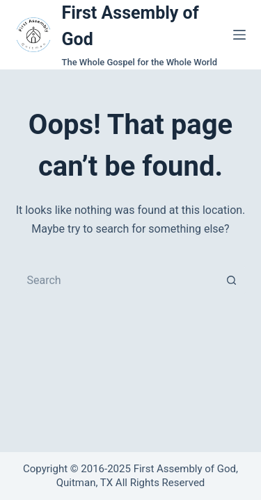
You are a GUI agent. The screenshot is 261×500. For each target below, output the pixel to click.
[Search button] (232, 280)
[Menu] (239, 34)
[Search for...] (117, 280)
